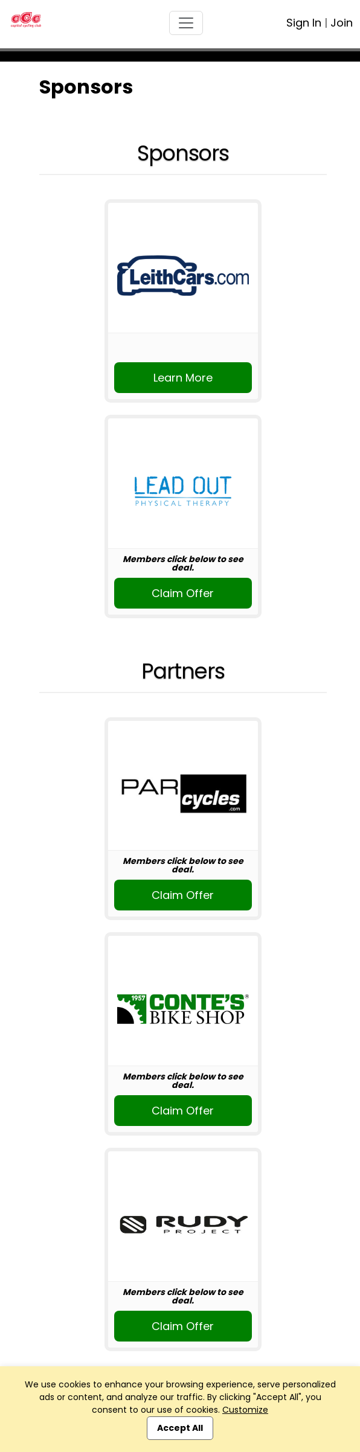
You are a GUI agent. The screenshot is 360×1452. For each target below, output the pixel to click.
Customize (245, 1410)
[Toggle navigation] (186, 23)
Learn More (183, 377)
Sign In (303, 22)
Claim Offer (183, 593)
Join (341, 22)
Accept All (180, 1428)
